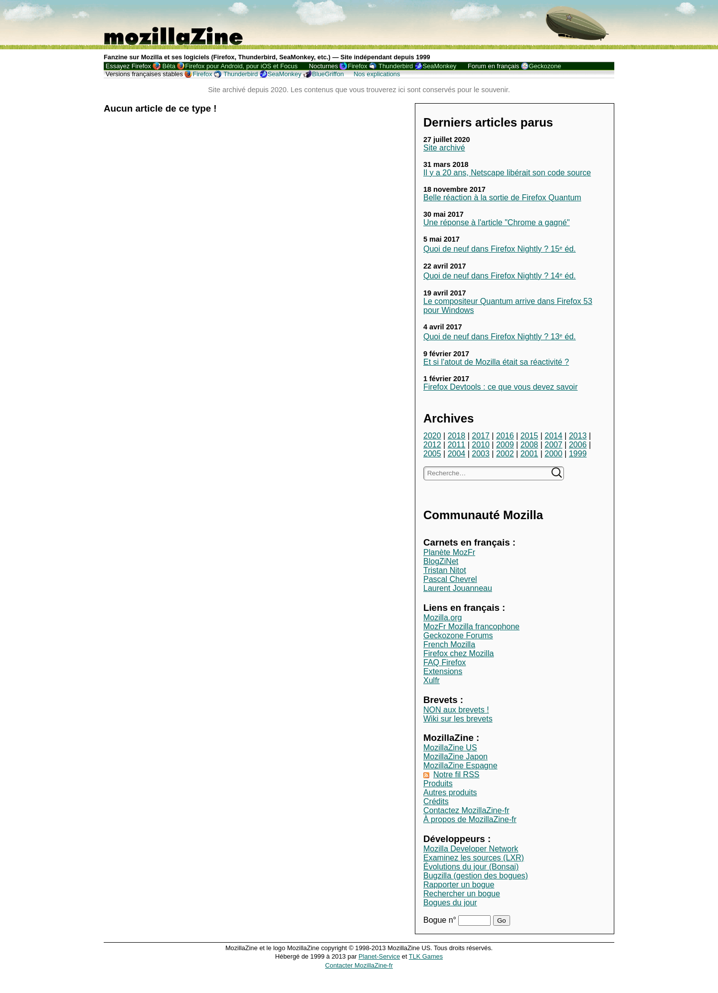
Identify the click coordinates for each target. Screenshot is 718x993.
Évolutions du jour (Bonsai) (471, 866)
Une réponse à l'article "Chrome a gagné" (496, 222)
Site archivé (444, 147)
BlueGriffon (328, 74)
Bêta (168, 66)
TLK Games (426, 956)
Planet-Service (379, 956)
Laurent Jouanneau (457, 588)
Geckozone (545, 66)
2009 (505, 444)
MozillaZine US (450, 747)
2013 (578, 435)
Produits (438, 783)
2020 (432, 435)
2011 (457, 444)
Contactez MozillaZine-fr (466, 810)
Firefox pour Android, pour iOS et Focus (241, 66)
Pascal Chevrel (450, 579)
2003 (481, 453)
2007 (553, 444)
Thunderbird (395, 66)
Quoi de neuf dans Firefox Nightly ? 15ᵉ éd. (499, 249)
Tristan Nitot (444, 570)
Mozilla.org (442, 617)
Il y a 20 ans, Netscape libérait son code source (507, 172)
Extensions (442, 671)
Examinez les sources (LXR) (473, 857)
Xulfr (431, 680)
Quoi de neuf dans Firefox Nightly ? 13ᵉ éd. (499, 336)
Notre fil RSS (456, 774)
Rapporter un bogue (458, 884)
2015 (529, 435)
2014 (553, 435)
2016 (505, 435)
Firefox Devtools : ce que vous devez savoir (500, 387)
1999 (578, 453)
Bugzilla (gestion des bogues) (475, 875)
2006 (578, 444)
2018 (457, 435)
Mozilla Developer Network (470, 849)
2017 (481, 435)
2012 (432, 444)
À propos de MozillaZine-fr (470, 819)
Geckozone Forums (458, 635)
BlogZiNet (440, 561)
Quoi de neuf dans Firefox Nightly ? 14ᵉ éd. (499, 276)
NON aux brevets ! (456, 710)
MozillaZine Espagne (460, 765)
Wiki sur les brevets (458, 718)
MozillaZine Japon (455, 756)
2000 (553, 453)
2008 (529, 444)
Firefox (357, 66)
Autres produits (450, 792)
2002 (505, 453)
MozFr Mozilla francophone (471, 626)
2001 (529, 453)
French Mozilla (449, 644)
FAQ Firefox (444, 662)
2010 (481, 444)
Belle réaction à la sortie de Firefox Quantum (502, 197)
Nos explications (377, 74)
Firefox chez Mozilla (458, 653)
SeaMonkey (440, 66)
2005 (432, 453)
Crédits (436, 801)
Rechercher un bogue (461, 893)
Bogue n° (440, 920)
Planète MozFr (449, 552)
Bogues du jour (450, 902)
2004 (457, 453)
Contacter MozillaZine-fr (359, 965)
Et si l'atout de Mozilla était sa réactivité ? (496, 362)
